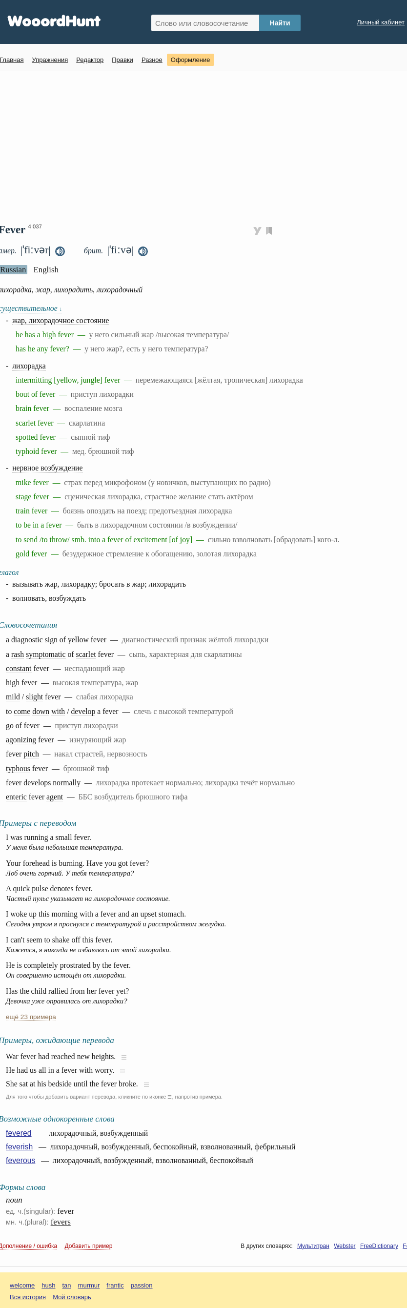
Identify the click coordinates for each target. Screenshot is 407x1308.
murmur (89, 1285)
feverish (19, 1147)
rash (17, 654)
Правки (122, 59)
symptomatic (45, 654)
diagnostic (27, 639)
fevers (61, 1221)
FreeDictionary (379, 1246)
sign (51, 639)
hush (48, 1285)
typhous (18, 768)
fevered (19, 1133)
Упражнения (50, 59)
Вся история (28, 1297)
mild (13, 697)
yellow (78, 639)
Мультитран (313, 1246)
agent (54, 797)
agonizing (21, 740)
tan (66, 1285)
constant (19, 668)
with (58, 711)
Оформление (190, 59)
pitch (31, 754)
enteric (16, 797)
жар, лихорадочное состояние (60, 320)
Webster (344, 1246)
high (13, 682)
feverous (20, 1160)
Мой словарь (72, 1297)
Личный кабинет (381, 22)
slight (34, 697)
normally (67, 782)
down (40, 711)
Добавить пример (89, 1246)
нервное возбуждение (47, 468)
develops (37, 782)
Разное (152, 59)
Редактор (89, 59)
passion (142, 1285)
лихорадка (29, 366)
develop (83, 711)
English (46, 269)
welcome (22, 1285)
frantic (114, 1285)
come (22, 711)
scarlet (86, 654)
